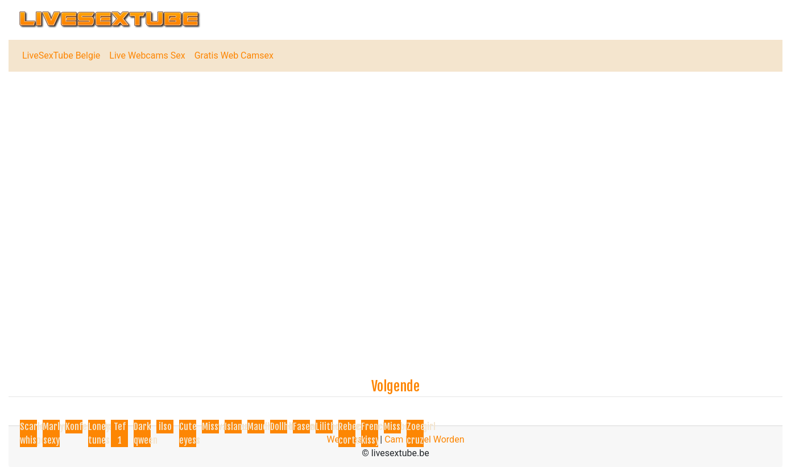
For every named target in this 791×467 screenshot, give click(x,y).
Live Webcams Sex (147, 55)
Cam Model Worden (424, 439)
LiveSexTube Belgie (61, 55)
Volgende (395, 386)
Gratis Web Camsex (234, 55)
